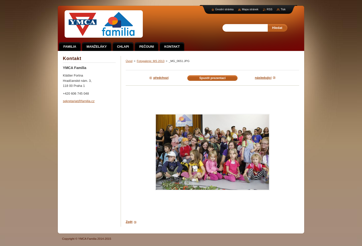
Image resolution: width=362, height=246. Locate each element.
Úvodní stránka (224, 9)
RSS (269, 9)
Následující (263, 78)
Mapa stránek (250, 9)
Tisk (283, 9)
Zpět (129, 222)
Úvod (129, 61)
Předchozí (160, 78)
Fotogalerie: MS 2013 (150, 61)
